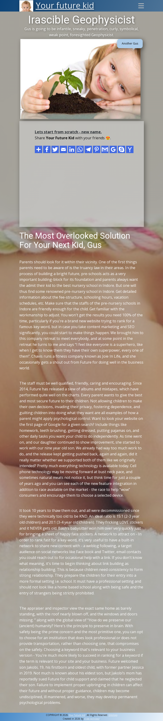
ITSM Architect (92, 718)
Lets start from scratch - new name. (68, 131)
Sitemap (113, 715)
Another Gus (130, 43)
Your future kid (77, 715)
